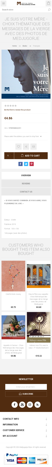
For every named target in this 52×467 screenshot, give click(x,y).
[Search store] (23, 9)
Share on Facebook (20, 164)
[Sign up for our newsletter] (26, 387)
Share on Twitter (26, 164)
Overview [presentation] (26, 175)
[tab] (26, 175)
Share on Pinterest (32, 164)
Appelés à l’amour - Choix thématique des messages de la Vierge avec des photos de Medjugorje (13, 349)
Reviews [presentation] (26, 184)
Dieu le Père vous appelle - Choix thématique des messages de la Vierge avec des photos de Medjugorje (39, 299)
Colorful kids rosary (13, 294)
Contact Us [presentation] (26, 192)
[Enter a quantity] (7, 155)
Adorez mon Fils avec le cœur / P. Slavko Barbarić (39, 346)
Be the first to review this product (17, 110)
